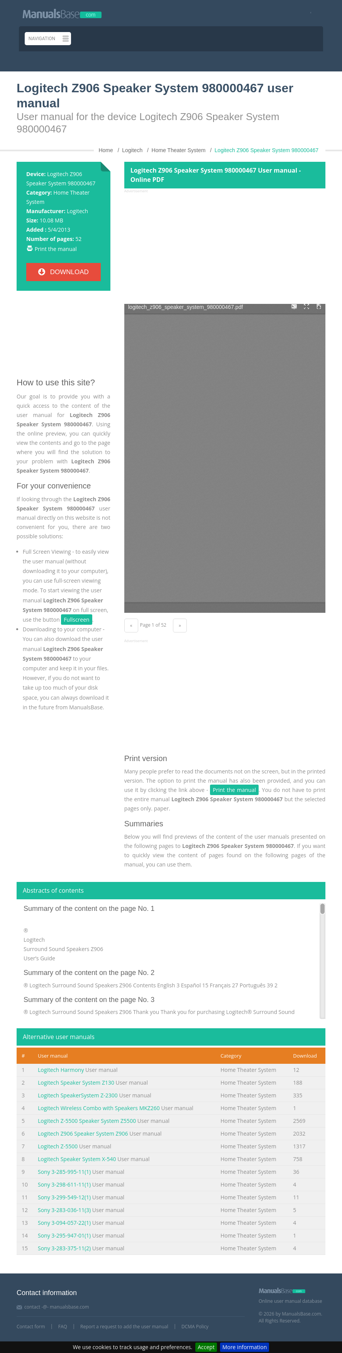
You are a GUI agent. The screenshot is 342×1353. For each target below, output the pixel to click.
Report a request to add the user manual (124, 1326)
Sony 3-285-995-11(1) (64, 1171)
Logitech (77, 211)
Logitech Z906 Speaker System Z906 (83, 1133)
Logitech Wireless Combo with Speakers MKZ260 (99, 1108)
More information (244, 1347)
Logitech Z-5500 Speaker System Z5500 (87, 1120)
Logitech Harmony (61, 1069)
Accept (206, 1347)
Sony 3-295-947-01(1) (64, 1235)
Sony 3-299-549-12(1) (64, 1197)
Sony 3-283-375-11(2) (64, 1248)
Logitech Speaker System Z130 (76, 1082)
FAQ (62, 1326)
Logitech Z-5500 (58, 1146)
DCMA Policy (194, 1326)
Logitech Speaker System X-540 (77, 1159)
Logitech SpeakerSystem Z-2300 (78, 1095)
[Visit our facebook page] (308, 13)
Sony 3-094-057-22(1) (64, 1222)
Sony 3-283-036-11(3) (64, 1210)
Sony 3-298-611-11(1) (64, 1184)
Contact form (31, 1326)
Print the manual (56, 249)
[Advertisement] (63, 337)
